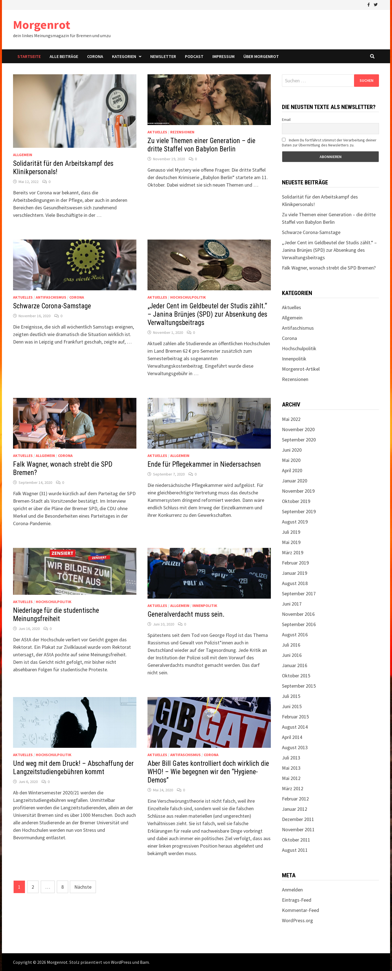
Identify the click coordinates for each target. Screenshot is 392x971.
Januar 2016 (294, 665)
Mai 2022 (291, 419)
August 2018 (295, 583)
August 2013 (295, 747)
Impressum (223, 56)
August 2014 (295, 727)
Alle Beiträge (64, 56)
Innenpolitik (204, 605)
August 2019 (295, 521)
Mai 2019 (291, 542)
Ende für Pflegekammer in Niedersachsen (204, 464)
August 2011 (295, 850)
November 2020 (298, 429)
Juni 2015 (292, 706)
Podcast (194, 56)
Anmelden (292, 889)
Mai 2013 (291, 768)
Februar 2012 (295, 798)
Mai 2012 (291, 778)
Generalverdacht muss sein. (186, 614)
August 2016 (295, 634)
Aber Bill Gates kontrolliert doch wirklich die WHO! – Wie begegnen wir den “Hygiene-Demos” (208, 771)
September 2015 (299, 686)
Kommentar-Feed (300, 910)
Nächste (82, 887)
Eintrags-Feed (296, 900)
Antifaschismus (51, 297)
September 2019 (299, 511)
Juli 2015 (291, 696)
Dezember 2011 (298, 819)
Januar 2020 (294, 480)
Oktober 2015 (296, 675)
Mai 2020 (291, 460)
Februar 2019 (295, 563)
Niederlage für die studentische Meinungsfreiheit (56, 614)
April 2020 (292, 470)
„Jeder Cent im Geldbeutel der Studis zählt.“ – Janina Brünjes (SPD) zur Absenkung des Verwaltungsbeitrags (207, 314)
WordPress (121, 962)
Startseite (29, 56)
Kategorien (124, 56)
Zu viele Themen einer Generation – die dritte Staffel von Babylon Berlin (201, 145)
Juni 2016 (292, 655)
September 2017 (299, 593)
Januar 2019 (294, 573)
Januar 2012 (294, 809)
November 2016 (298, 614)
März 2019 (292, 552)
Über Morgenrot (261, 56)
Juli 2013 (291, 757)
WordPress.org (297, 920)
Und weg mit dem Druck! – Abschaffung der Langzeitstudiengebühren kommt (73, 767)
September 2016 (299, 624)
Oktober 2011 (296, 840)
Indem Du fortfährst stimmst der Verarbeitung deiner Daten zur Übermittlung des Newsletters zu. (329, 143)
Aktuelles (157, 131)
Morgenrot (41, 24)
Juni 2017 (292, 604)
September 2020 (299, 439)
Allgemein (22, 154)
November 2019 (298, 491)
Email (286, 119)
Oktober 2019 (296, 501)
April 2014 (292, 737)
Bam (144, 962)
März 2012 (292, 788)
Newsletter (163, 56)
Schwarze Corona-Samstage (52, 306)
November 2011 (298, 829)
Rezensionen (182, 131)
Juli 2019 (291, 532)
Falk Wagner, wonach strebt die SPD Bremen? (329, 268)
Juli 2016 (291, 645)
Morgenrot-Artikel (301, 369)
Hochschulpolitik (188, 297)
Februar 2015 (295, 716)
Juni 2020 (292, 450)
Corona (95, 56)
